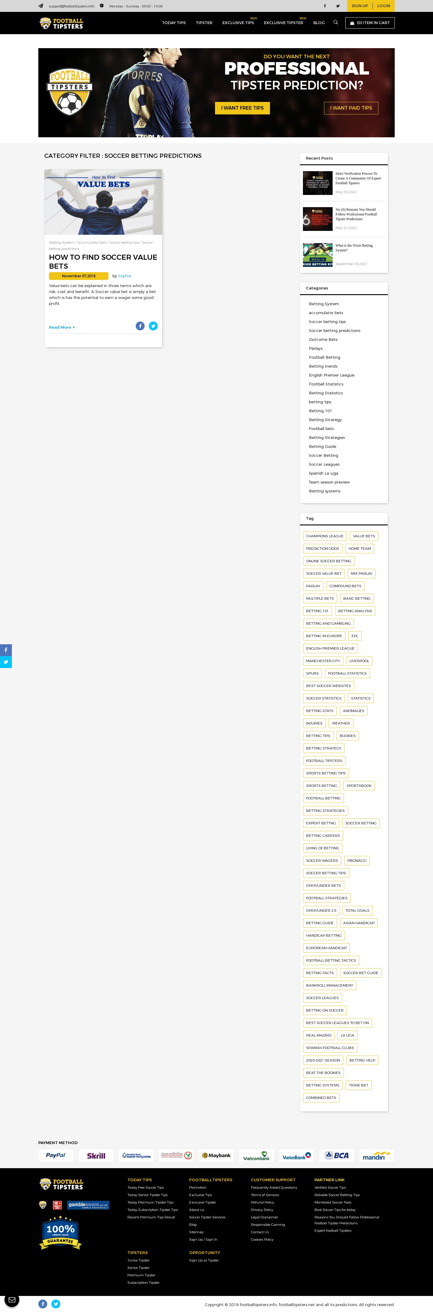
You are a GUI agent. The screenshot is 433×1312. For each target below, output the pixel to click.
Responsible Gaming (268, 1224)
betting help (362, 1060)
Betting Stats (320, 710)
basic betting (357, 598)
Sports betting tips (326, 773)
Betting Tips (318, 735)
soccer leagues (322, 998)
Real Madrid (318, 1035)
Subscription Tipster (143, 1282)
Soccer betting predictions (334, 330)
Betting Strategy (325, 420)
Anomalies (353, 710)
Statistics (361, 698)
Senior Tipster (138, 1267)
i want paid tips (351, 108)
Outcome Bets (323, 339)
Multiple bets (320, 598)
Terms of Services (265, 1195)
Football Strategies (326, 898)
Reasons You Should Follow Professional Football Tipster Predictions (347, 1220)
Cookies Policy (262, 1239)
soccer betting (361, 823)
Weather (341, 723)
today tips (174, 23)
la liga (347, 1035)
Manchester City (323, 661)
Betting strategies (325, 810)
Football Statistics (326, 384)
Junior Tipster (138, 1260)
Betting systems (324, 491)
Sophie (124, 276)
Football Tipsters (324, 760)
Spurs (312, 673)
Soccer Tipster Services (207, 1217)
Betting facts (320, 973)
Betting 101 (320, 411)
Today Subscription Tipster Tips (152, 1209)
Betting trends (323, 366)
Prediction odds (322, 548)
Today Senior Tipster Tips (147, 1195)
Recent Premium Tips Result (151, 1217)
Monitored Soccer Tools (333, 1202)
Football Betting (324, 357)
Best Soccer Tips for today (335, 1209)
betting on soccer (325, 1010)
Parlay (313, 586)
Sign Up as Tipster (204, 1260)
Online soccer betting (328, 561)
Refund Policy (262, 1202)
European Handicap (326, 948)
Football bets (321, 428)
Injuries (314, 723)
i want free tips (242, 108)
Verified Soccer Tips (330, 1187)
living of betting (322, 848)
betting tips (320, 402)
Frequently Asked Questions (274, 1187)
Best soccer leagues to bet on (337, 1022)
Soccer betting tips (124, 242)
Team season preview (329, 482)
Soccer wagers (322, 860)
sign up (360, 6)
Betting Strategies (327, 437)
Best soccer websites (328, 685)
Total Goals (357, 910)
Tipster (204, 23)
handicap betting (324, 935)
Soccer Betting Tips (326, 873)
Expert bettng (321, 823)
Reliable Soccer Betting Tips (337, 1195)
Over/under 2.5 (321, 910)
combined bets (321, 1097)
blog (319, 23)
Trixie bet (358, 1085)
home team (360, 548)
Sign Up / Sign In (203, 1239)
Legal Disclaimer (264, 1217)
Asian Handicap (358, 923)
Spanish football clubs (330, 1047)
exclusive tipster (283, 22)
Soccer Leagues (324, 464)
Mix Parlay (361, 573)
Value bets (364, 536)
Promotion (197, 1187)
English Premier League (331, 375)
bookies (348, 735)
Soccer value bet (324, 573)
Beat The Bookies (323, 1072)
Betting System (62, 242)
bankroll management (329, 985)
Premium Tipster (141, 1275)
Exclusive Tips (200, 1195)
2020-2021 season (323, 1060)
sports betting (321, 785)
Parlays (316, 348)
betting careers (323, 835)
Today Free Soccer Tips (145, 1187)
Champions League (325, 536)
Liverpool (359, 661)
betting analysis (355, 611)
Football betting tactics (331, 960)
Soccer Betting (323, 455)
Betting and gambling (328, 623)
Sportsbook (359, 785)
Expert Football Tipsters (333, 1230)
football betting (323, 798)
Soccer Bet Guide (360, 973)
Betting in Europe (324, 636)
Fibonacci (356, 860)
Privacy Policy (262, 1209)
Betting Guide (322, 446)
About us (196, 1209)
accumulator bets (92, 242)
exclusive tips (238, 22)
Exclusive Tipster (202, 1202)
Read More (62, 327)
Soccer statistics (324, 698)
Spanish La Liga (323, 473)
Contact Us (260, 1232)
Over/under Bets (323, 885)
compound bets (345, 586)
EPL (355, 636)
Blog (193, 1224)
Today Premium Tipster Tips (150, 1202)
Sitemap (196, 1232)
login (383, 6)
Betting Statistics (326, 393)
